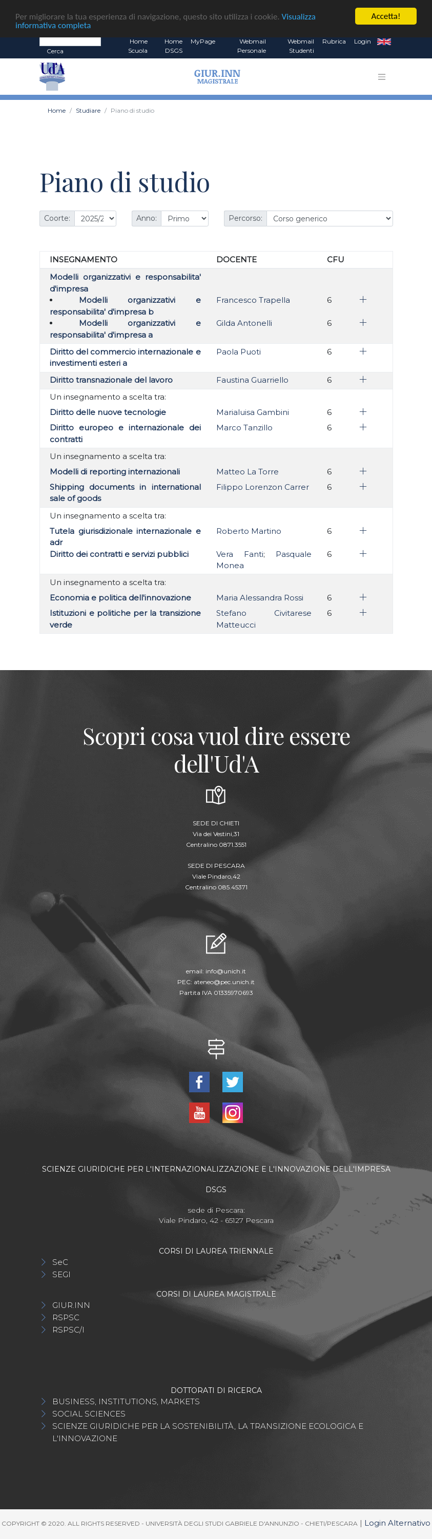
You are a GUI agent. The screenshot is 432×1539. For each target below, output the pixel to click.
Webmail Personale (251, 45)
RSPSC (65, 1317)
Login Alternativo (397, 1523)
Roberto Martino (248, 531)
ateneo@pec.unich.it (224, 982)
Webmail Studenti (300, 45)
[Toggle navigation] (382, 77)
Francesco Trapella (253, 300)
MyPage (203, 41)
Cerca (55, 51)
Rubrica (334, 41)
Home (57, 110)
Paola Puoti (238, 352)
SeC (60, 1262)
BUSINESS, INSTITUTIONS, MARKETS (126, 1401)
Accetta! (386, 16)
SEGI (61, 1274)
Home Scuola (138, 45)
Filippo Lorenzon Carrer (262, 487)
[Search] (70, 41)
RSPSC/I (68, 1330)
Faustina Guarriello (252, 380)
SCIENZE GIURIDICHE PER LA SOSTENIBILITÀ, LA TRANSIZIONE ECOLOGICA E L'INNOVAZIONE (207, 1432)
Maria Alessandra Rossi (259, 597)
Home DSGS (173, 45)
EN (384, 41)
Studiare (88, 110)
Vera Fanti (239, 554)
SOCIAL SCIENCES (89, 1414)
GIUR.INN (71, 1305)
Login (362, 41)
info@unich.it (225, 971)
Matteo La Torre (247, 471)
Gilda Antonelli (244, 323)
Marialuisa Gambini (252, 412)
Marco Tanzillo (244, 427)
